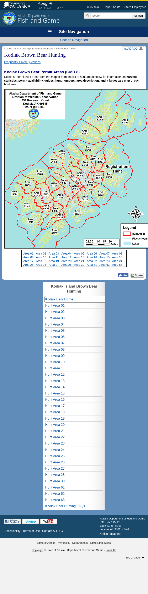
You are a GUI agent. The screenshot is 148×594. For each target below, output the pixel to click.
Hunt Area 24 (55, 450)
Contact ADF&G (52, 531)
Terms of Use (31, 531)
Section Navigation (74, 40)
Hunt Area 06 (55, 337)
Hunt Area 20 (55, 424)
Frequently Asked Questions (22, 62)
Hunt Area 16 (55, 399)
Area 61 (92, 264)
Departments (112, 7)
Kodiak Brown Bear (66, 48)
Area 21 (79, 261)
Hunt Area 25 (55, 456)
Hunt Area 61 (55, 487)
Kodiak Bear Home (59, 299)
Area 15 (104, 257)
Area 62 (104, 264)
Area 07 (104, 253)
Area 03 (54, 253)
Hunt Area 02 (55, 312)
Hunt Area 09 (55, 356)
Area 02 (41, 253)
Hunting (26, 48)
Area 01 (28, 253)
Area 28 (66, 264)
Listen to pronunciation (50, 3)
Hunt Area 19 (55, 418)
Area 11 (54, 257)
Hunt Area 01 (55, 305)
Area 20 (66, 261)
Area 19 (54, 261)
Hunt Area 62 (55, 493)
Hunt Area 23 (55, 443)
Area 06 (92, 253)
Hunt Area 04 (55, 324)
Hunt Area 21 (55, 431)
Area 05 (79, 253)
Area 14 (92, 257)
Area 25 (28, 264)
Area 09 (28, 257)
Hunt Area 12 (55, 374)
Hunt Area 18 (55, 412)
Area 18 (41, 261)
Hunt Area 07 (55, 343)
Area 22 (92, 261)
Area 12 (66, 257)
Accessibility (12, 531)
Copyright (37, 550)
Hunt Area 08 (55, 349)
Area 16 (117, 257)
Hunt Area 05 (55, 330)
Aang (42, 3)
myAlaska (93, 7)
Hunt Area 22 (55, 437)
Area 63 (117, 264)
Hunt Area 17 (55, 406)
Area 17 (28, 261)
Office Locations (110, 533)
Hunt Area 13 (55, 381)
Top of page (133, 557)
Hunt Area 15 (55, 393)
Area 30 (79, 264)
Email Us (111, 550)
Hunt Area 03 (55, 318)
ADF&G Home (11, 48)
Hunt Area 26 (55, 462)
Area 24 (117, 261)
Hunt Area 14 (55, 387)
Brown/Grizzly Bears (42, 48)
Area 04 (66, 253)
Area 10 (41, 257)
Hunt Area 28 (55, 474)
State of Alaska (18, 5)
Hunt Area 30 (55, 481)
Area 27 (54, 264)
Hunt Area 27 (55, 468)
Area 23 (104, 261)
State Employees (136, 7)
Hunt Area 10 (55, 362)
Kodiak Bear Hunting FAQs (65, 506)
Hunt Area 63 (55, 500)
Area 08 (117, 253)
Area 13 (79, 257)
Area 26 (41, 264)
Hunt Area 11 (55, 368)
